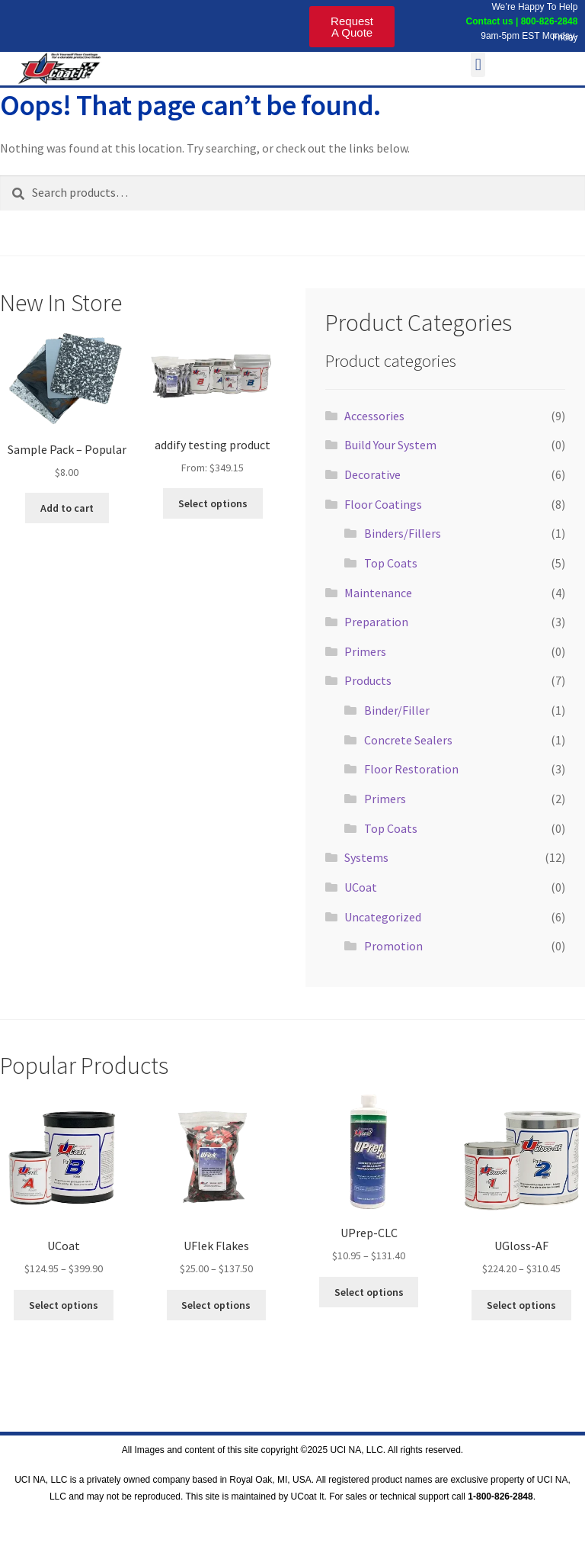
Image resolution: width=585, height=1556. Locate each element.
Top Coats (390, 563)
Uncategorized (382, 916)
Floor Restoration (411, 768)
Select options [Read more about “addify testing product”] (213, 503)
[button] (478, 64)
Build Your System (390, 444)
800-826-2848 (549, 21)
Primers (365, 651)
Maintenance (378, 592)
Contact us (488, 21)
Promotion (393, 945)
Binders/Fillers (402, 533)
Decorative (372, 474)
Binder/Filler (397, 710)
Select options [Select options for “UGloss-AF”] (521, 1305)
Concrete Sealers (408, 739)
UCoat (360, 887)
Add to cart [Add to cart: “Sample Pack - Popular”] (67, 508)
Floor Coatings (383, 504)
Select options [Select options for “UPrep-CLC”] (369, 1292)
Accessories (374, 415)
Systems (366, 857)
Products (368, 680)
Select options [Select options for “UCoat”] (63, 1305)
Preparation (376, 621)
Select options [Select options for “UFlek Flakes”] (216, 1305)
